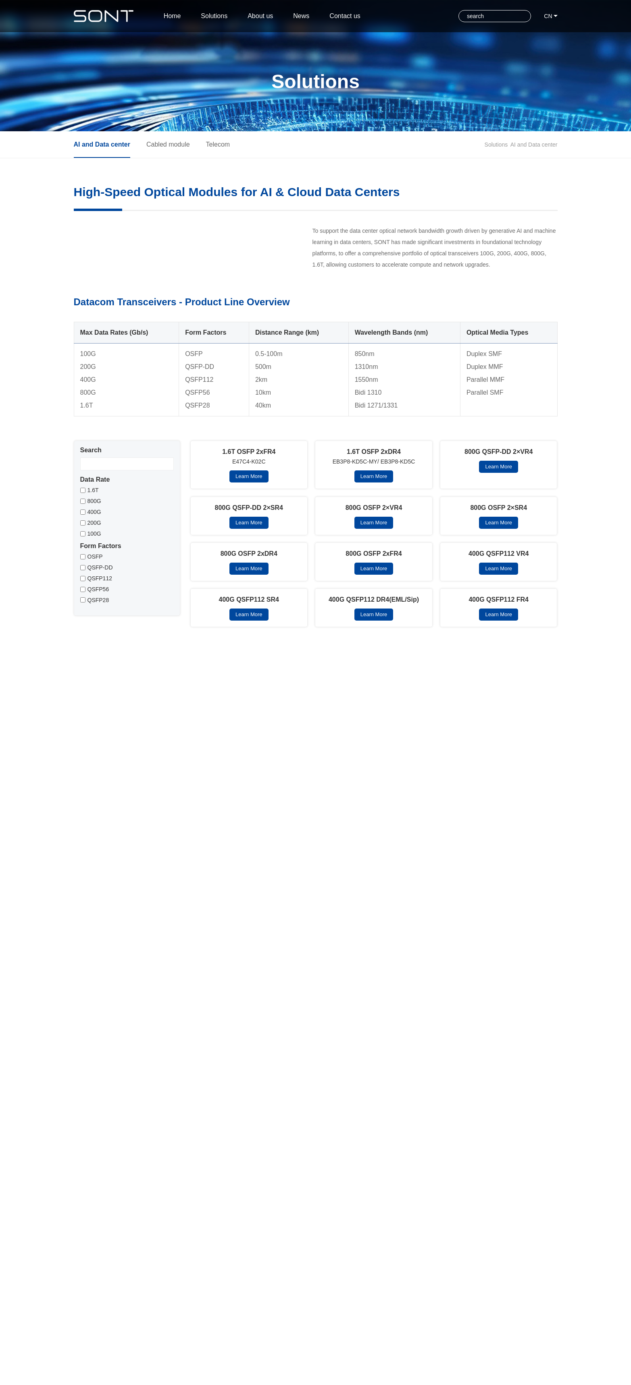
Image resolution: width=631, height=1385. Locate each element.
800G (94, 567)
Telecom (218, 144)
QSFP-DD (100, 633)
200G (94, 589)
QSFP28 (98, 666)
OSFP (95, 622)
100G (94, 599)
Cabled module (168, 144)
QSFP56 (98, 655)
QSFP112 (99, 644)
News (318, 15)
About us (270, 15)
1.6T (93, 556)
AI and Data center (534, 144)
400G (94, 578)
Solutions (217, 15)
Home (172, 15)
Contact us (368, 15)
